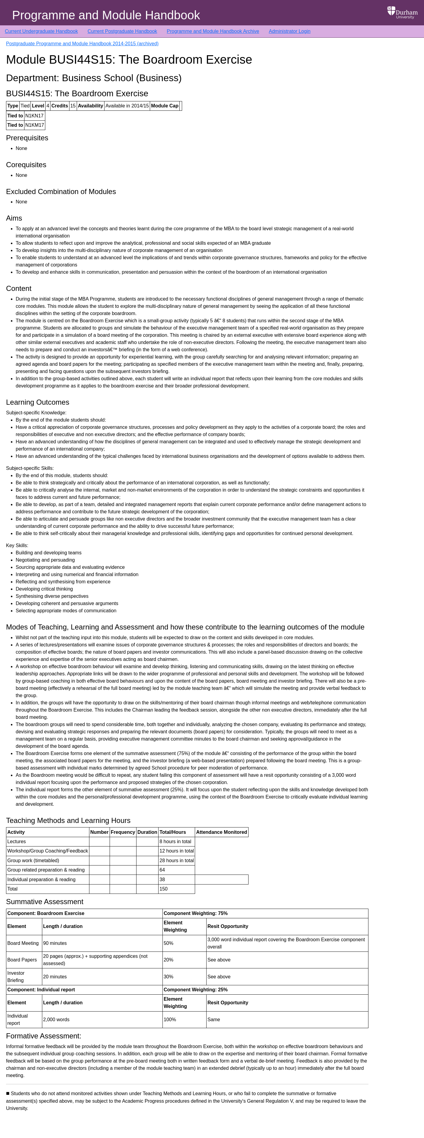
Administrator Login (289, 31)
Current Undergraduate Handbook (41, 31)
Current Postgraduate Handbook (122, 31)
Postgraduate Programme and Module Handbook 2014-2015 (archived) (82, 43)
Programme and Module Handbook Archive (213, 31)
